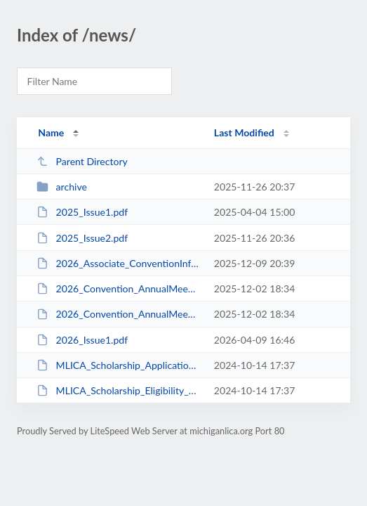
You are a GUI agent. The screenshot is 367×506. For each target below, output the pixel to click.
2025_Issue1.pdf (82, 212)
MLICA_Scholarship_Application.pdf (118, 365)
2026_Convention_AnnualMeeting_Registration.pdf (118, 314)
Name (51, 132)
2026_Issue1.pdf (82, 340)
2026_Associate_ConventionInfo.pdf (118, 263)
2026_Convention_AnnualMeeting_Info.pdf (118, 288)
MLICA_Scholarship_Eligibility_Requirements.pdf (118, 390)
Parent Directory (82, 161)
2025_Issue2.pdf (82, 238)
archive (61, 187)
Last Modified (244, 132)
